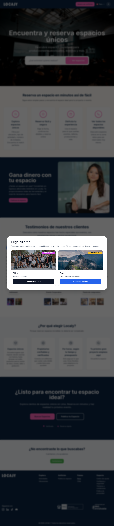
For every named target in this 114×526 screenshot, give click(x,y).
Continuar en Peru (80, 282)
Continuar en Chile (33, 281)
